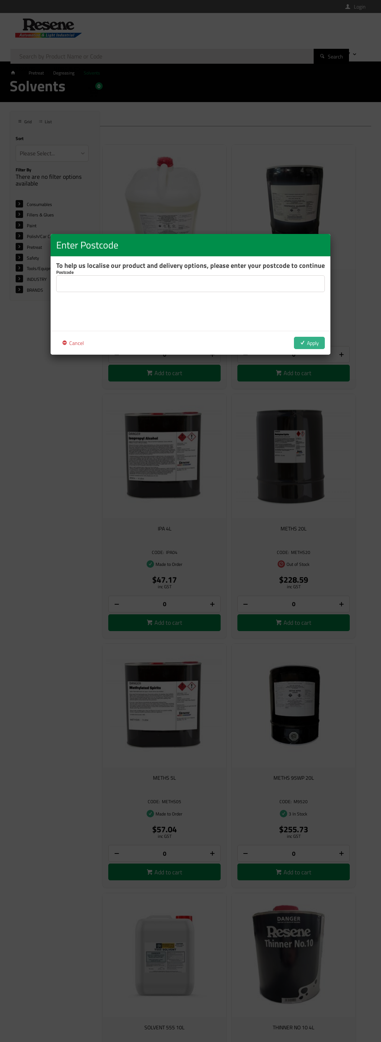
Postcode (65, 272)
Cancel (76, 343)
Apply (313, 343)
